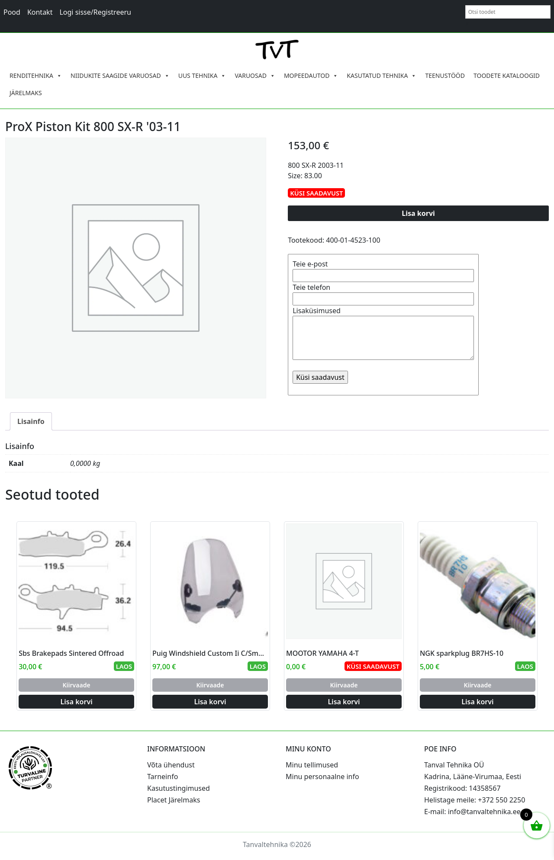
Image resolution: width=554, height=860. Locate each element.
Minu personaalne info (322, 776)
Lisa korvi (418, 213)
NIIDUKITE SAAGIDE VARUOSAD (120, 75)
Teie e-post (383, 269)
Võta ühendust (171, 765)
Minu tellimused (312, 765)
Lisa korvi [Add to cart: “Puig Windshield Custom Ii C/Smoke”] (210, 701)
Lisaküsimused (383, 334)
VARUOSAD (255, 75)
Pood (11, 12)
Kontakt (40, 12)
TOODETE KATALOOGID (506, 75)
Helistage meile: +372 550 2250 (474, 800)
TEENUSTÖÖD (445, 75)
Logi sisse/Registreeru (95, 12)
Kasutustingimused (178, 788)
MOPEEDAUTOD (311, 75)
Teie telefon (383, 293)
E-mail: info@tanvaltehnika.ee (472, 811)
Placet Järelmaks (173, 800)
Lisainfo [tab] (31, 421)
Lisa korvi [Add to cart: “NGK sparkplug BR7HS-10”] (477, 701)
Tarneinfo (162, 776)
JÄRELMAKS (26, 93)
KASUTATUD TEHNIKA (381, 75)
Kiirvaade (76, 685)
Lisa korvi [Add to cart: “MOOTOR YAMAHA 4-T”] (344, 701)
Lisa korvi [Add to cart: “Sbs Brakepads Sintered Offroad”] (77, 701)
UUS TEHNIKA (202, 75)
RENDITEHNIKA (36, 75)
